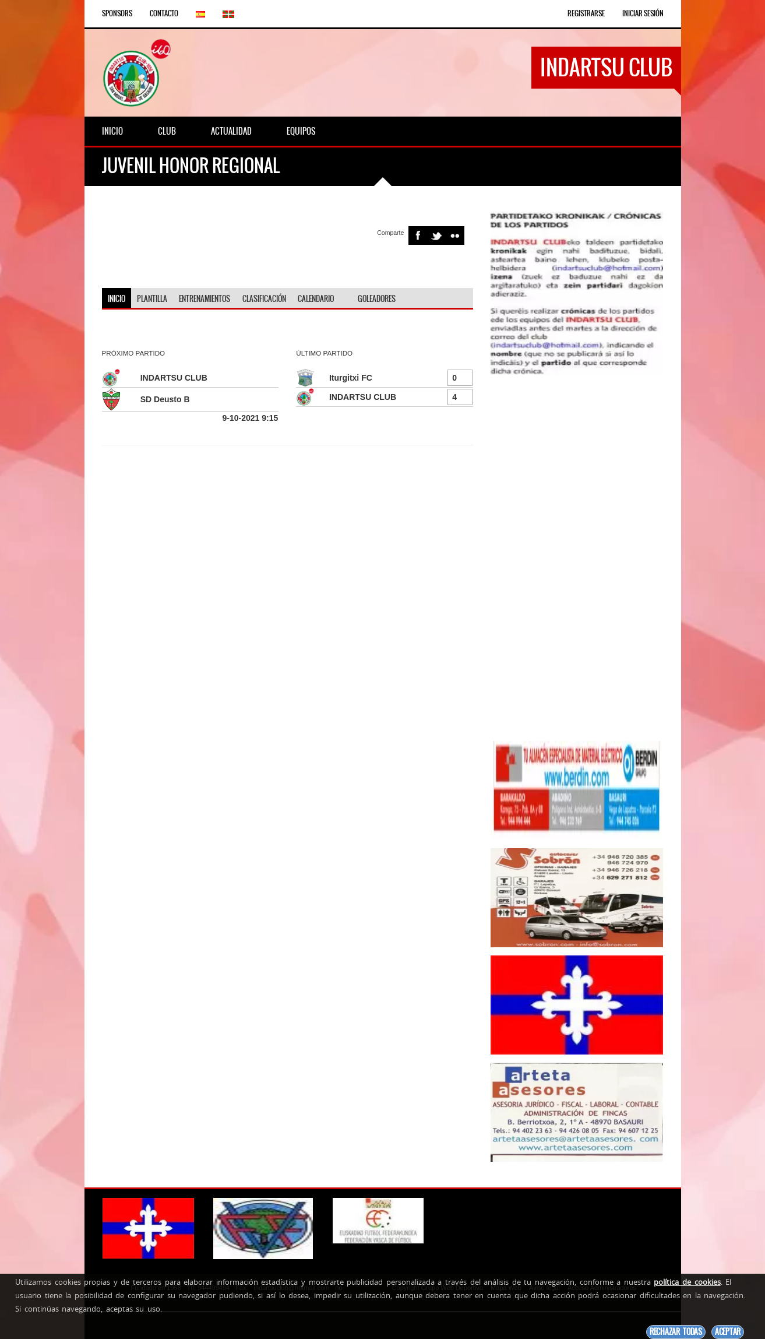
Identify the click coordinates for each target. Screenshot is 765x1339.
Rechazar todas (676, 1332)
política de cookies (687, 1282)
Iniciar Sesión (643, 13)
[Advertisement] (577, 558)
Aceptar (728, 1332)
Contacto (164, 13)
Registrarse (586, 13)
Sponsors (117, 13)
